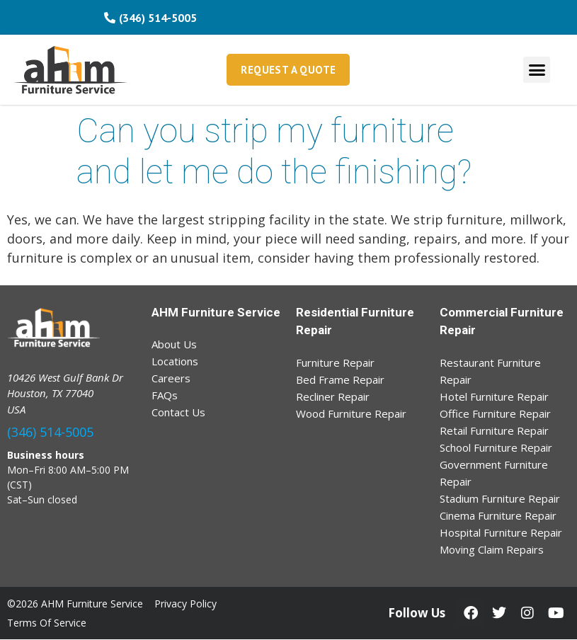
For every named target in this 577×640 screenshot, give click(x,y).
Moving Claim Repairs (492, 549)
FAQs (165, 395)
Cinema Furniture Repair (498, 515)
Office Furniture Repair (495, 413)
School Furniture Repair (496, 447)
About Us (174, 344)
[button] (536, 70)
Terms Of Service (46, 622)
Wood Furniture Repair (351, 413)
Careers (171, 378)
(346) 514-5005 (50, 431)
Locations (175, 361)
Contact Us (178, 412)
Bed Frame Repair (340, 379)
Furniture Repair (335, 362)
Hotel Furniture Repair (494, 396)
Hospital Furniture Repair (501, 532)
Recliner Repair (333, 396)
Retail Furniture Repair (494, 430)
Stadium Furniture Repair (500, 498)
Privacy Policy (185, 603)
